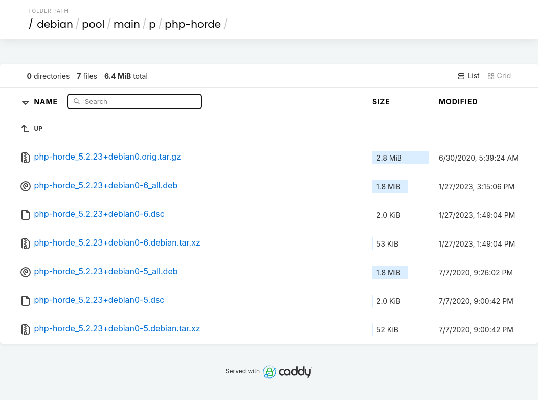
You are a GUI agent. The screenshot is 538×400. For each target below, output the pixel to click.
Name (47, 101)
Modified (458, 101)
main (127, 24)
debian (55, 24)
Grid (499, 75)
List (468, 75)
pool (93, 24)
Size (381, 101)
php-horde (193, 24)
